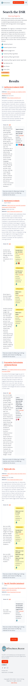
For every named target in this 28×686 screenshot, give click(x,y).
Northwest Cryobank (11, 201)
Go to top (14, 639)
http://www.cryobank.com (14, 97)
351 (10, 125)
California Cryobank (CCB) (14, 87)
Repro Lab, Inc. (9, 469)
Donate (5, 661)
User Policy (14, 682)
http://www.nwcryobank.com (14, 211)
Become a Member (18, 2)
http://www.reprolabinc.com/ (15, 479)
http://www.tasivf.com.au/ (14, 592)
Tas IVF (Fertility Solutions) (14, 583)
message (21, 135)
